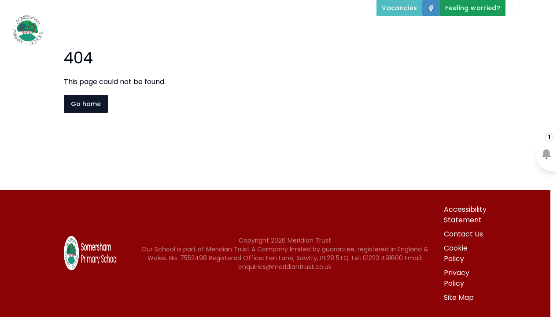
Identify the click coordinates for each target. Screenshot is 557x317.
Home (211, 28)
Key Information (336, 28)
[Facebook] (431, 8)
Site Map (459, 297)
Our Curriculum (420, 28)
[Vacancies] (399, 8)
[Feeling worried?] (472, 8)
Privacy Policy (456, 278)
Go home (86, 104)
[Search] (524, 8)
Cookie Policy (456, 253)
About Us (262, 28)
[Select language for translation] (543, 8)
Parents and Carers (510, 28)
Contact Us (531, 49)
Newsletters (474, 49)
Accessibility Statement (465, 214)
